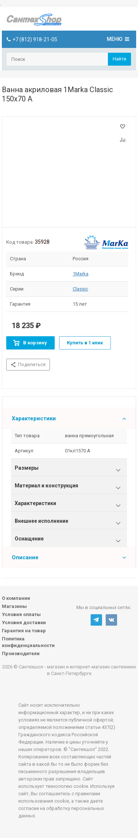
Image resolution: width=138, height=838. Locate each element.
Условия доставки (24, 622)
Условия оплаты (21, 614)
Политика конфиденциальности (28, 642)
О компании (16, 598)
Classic (80, 289)
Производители (21, 653)
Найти (119, 59)
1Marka (80, 274)
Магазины (14, 606)
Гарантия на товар (24, 630)
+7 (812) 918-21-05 (34, 39)
